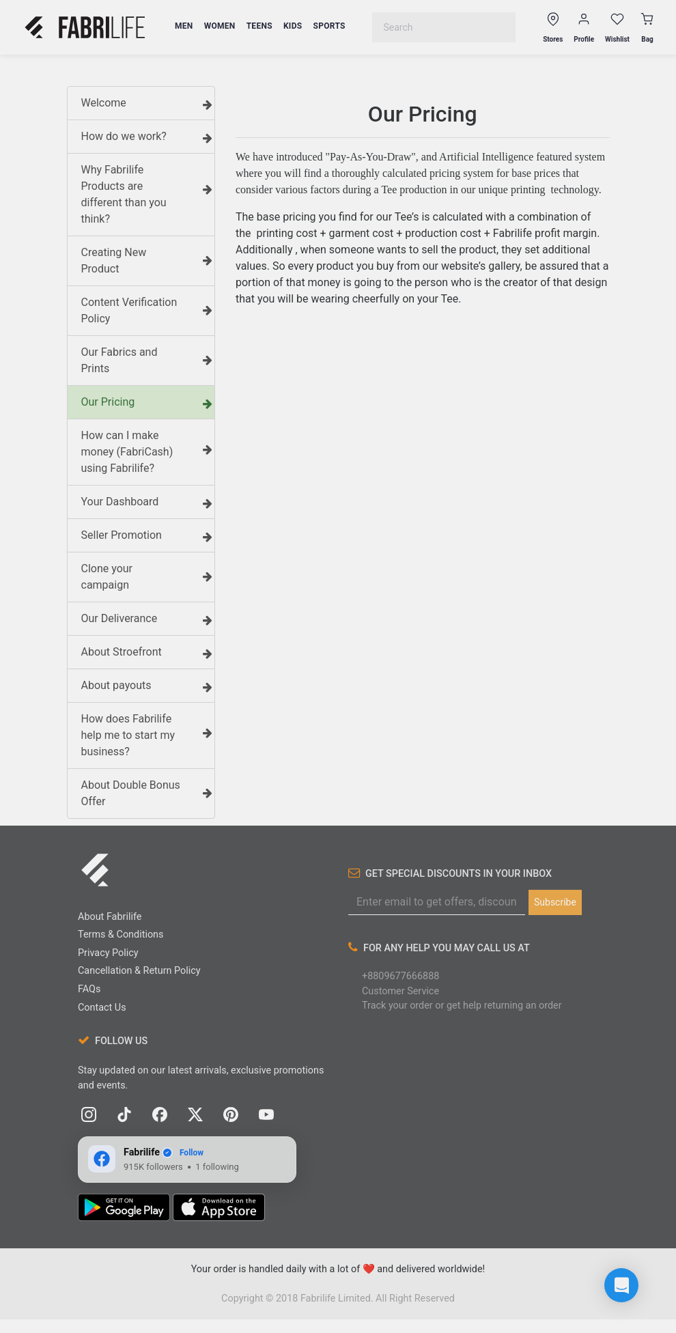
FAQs (89, 989)
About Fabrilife (109, 917)
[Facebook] (160, 1114)
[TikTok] (124, 1114)
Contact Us (102, 1007)
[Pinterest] (231, 1114)
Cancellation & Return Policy (139, 971)
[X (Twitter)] (195, 1114)
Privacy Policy (108, 953)
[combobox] (444, 27)
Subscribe (555, 902)
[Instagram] (89, 1114)
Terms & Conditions (120, 934)
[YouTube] (266, 1114)
